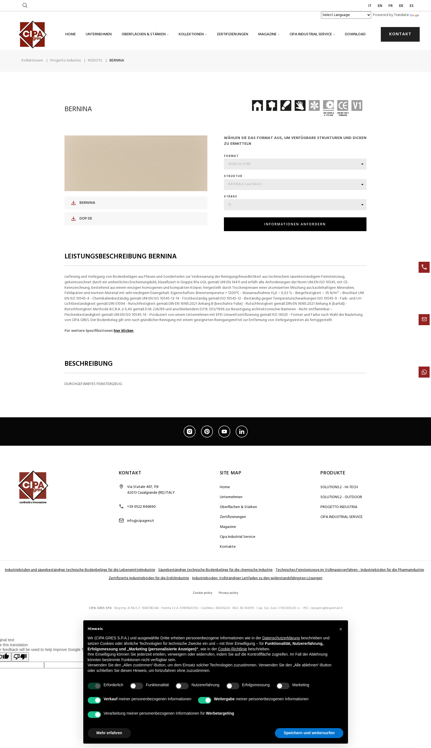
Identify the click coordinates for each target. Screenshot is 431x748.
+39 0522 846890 (141, 516)
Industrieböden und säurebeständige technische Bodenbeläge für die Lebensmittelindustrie (80, 579)
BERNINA (83, 212)
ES (412, 6)
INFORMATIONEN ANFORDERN (295, 233)
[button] (340, 629)
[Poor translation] (20, 666)
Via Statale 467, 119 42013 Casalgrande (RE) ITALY (151, 499)
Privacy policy (228, 602)
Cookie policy (202, 602)
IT (370, 6)
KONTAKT (400, 34)
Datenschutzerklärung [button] (281, 638)
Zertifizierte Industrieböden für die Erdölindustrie (149, 587)
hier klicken (123, 340)
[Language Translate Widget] (346, 15)
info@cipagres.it (140, 530)
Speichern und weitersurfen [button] (309, 733)
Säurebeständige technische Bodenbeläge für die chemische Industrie (215, 579)
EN (380, 6)
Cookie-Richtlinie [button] (232, 649)
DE (401, 6)
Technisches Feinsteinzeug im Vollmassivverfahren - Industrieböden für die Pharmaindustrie (350, 579)
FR (391, 6)
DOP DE (81, 228)
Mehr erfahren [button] (109, 733)
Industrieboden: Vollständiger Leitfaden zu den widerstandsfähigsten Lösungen (257, 587)
